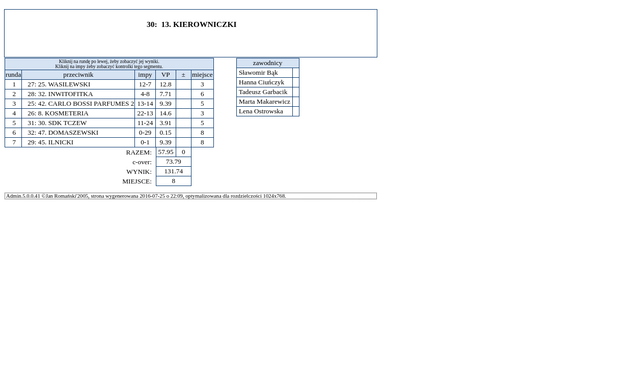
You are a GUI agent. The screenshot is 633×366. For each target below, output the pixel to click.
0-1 (145, 142)
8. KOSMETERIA (63, 113)
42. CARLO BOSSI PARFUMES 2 (86, 103)
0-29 (145, 132)
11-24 (145, 123)
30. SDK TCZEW (62, 123)
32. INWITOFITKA (65, 94)
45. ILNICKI (56, 142)
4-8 (145, 94)
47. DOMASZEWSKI (68, 132)
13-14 (145, 103)
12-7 (145, 84)
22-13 (145, 113)
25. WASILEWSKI (64, 84)
